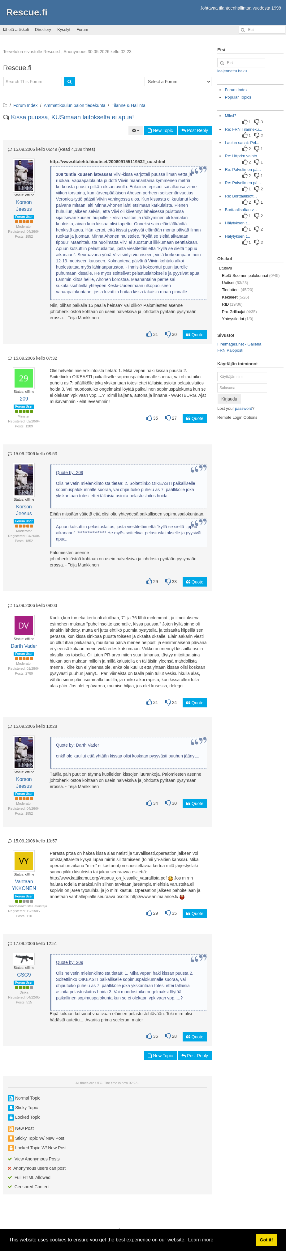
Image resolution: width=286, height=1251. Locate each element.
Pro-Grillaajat (239, 311)
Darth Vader (24, 646)
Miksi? (230, 115)
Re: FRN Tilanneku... (243, 129)
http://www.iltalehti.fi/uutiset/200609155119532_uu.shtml (107, 161)
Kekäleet (235, 297)
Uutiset (235, 282)
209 (24, 398)
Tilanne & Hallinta (128, 105)
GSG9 (24, 974)
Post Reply (194, 130)
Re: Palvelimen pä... (243, 169)
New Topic (160, 130)
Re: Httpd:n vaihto (241, 156)
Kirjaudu (229, 399)
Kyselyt (63, 29)
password (243, 408)
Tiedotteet (238, 289)
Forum (82, 29)
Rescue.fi (26, 12)
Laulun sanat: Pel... (242, 142)
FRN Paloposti (230, 350)
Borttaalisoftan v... (241, 209)
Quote (194, 334)
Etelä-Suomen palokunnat (251, 275)
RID (232, 304)
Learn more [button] (200, 1239)
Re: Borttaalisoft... (241, 196)
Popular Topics (238, 97)
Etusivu (225, 268)
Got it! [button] (266, 1239)
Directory (43, 29)
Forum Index (25, 105)
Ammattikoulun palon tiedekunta (74, 105)
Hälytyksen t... (237, 223)
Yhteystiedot (237, 318)
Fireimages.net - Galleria (239, 344)
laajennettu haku (232, 71)
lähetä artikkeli (16, 29)
